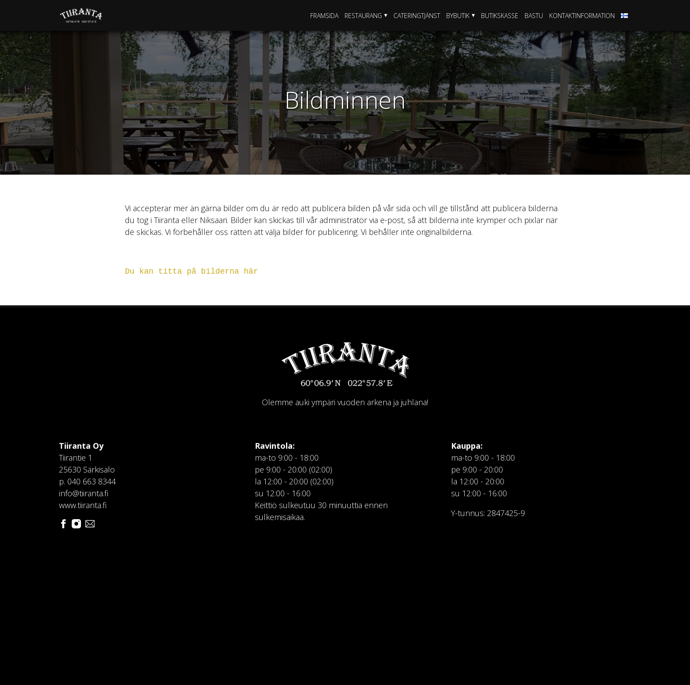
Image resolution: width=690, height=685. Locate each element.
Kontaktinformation (582, 15)
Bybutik (458, 15)
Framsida (324, 15)
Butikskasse (499, 15)
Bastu (534, 15)
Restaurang (363, 15)
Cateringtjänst (416, 15)
